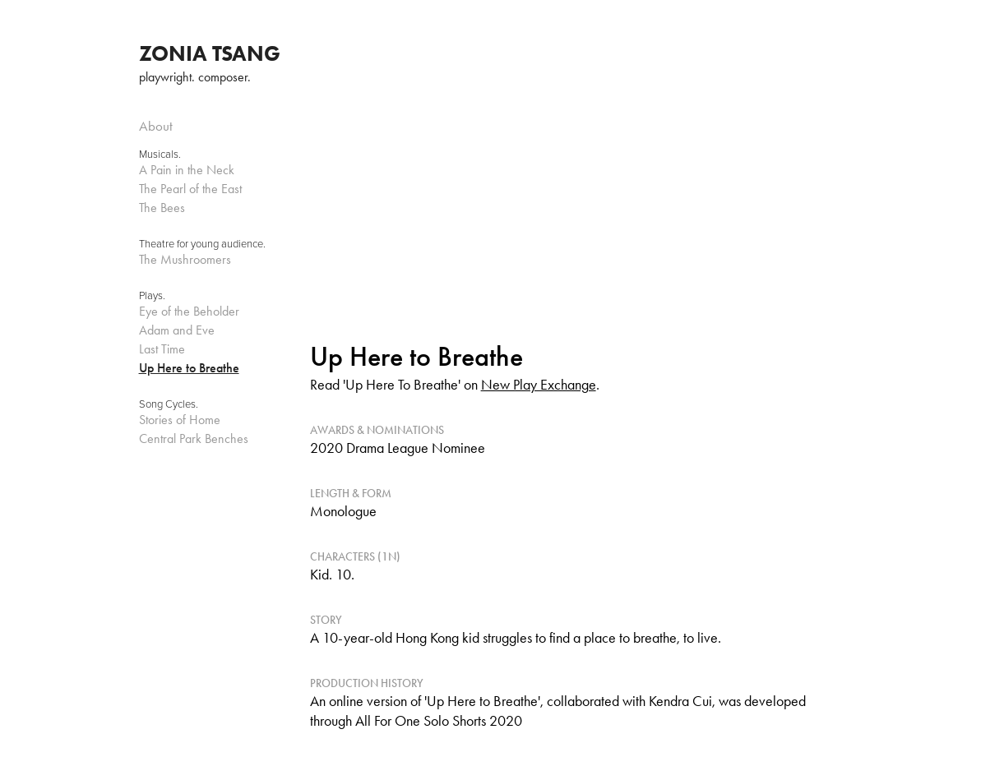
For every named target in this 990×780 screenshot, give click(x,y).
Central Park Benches (193, 438)
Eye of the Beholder (189, 311)
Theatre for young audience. (202, 243)
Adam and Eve (177, 330)
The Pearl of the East (190, 188)
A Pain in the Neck (186, 170)
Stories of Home (179, 419)
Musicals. (160, 153)
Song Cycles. (168, 403)
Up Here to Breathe (189, 368)
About (156, 126)
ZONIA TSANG (209, 53)
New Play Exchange (538, 385)
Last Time (162, 349)
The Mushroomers (185, 259)
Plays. (152, 295)
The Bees (162, 207)
